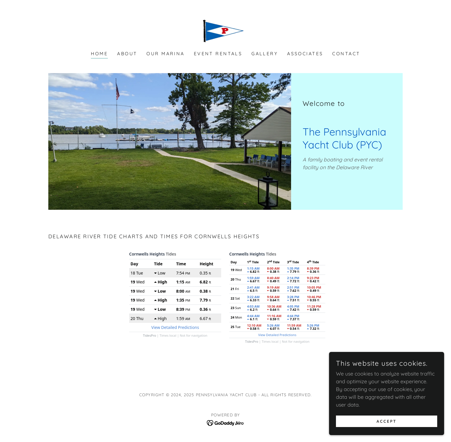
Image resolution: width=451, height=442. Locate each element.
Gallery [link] (264, 53)
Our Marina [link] (165, 53)
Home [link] (99, 53)
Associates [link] (305, 53)
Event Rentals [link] (218, 53)
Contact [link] (346, 53)
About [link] (127, 53)
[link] (225, 29)
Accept (387, 429)
